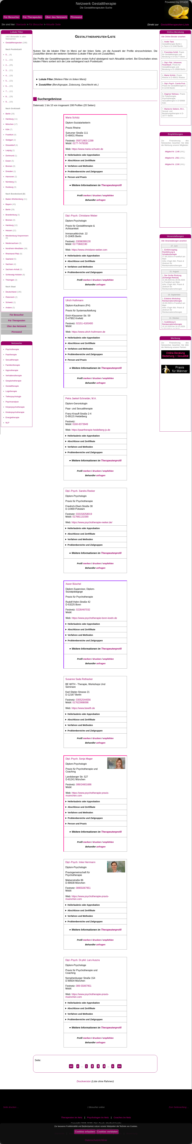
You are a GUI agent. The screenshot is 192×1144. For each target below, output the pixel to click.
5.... (7, 81)
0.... (7, 54)
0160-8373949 (80, 424)
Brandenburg (11, 215)
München (10, 124)
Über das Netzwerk (56, 17)
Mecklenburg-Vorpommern (17, 236)
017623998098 (80, 702)
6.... (7, 86)
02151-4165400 (84, 323)
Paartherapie (11, 354)
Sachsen (9, 264)
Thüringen (10, 280)
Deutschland (11, 292)
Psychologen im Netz (98, 1117)
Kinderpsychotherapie (15, 412)
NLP (7, 423)
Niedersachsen (12, 243)
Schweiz (9, 302)
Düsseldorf (10, 145)
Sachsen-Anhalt (12, 269)
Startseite (21, 24)
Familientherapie (13, 365)
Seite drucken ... (11, 1107)
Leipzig (9, 150)
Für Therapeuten (32, 17)
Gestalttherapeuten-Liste (175, 24)
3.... (7, 70)
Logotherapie (11, 391)
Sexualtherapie (12, 360)
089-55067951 (83, 986)
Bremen (9, 166)
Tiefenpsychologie (13, 396)
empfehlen (108, 195)
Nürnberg (10, 182)
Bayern (9, 204)
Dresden (9, 171)
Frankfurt (9, 135)
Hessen (9, 230)
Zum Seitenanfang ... (179, 1107)
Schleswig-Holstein (14, 275)
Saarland (9, 259)
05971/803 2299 (84, 140)
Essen (8, 161)
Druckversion (84, 1081)
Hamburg (10, 119)
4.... (7, 75)
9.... (7, 102)
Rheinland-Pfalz (12, 254)
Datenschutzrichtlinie (96, 1140)
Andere (9, 307)
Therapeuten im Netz (71, 1117)
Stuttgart (9, 140)
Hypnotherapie (12, 370)
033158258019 (84, 514)
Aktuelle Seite (53, 24)
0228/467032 (83, 609)
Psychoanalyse (12, 402)
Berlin (8, 114)
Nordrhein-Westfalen (14, 248)
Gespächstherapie (13, 381)
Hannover (10, 176)
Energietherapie (12, 417)
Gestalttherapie (12, 386)
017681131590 (80, 516)
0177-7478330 (80, 143)
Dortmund (10, 155)
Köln (7, 129)
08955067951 (83, 888)
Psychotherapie (12, 349)
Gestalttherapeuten (14, 42)
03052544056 (83, 699)
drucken (97, 195)
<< (71, 1066)
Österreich (10, 297)
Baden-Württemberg (14, 199)
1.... (7, 60)
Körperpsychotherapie (15, 407)
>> (119, 1066)
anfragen (101, 200)
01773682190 (79, 244)
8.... (7, 96)
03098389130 (83, 241)
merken (87, 195)
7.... (7, 91)
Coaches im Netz (122, 1117)
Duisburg (9, 187)
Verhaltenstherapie (14, 375)
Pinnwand (76, 17)
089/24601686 (83, 784)
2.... (7, 65)
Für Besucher (11, 17)
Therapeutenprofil (111, 185)
